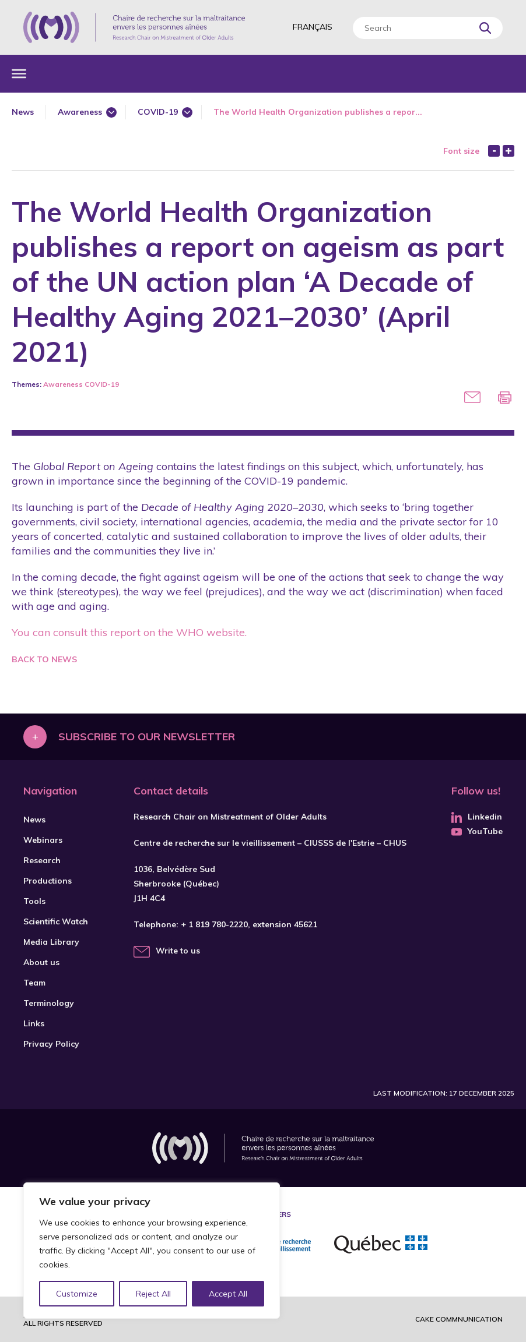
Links (33, 1023)
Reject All (153, 1293)
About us (41, 962)
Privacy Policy (51, 1044)
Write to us (178, 950)
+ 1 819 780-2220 (214, 924)
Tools (34, 901)
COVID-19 (158, 112)
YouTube (477, 831)
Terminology (48, 1003)
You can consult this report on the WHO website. (129, 632)
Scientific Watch (55, 921)
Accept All (228, 1293)
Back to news (44, 659)
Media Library (51, 942)
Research (42, 860)
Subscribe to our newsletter (146, 736)
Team (34, 982)
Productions (47, 880)
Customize (76, 1293)
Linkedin (476, 816)
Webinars (42, 840)
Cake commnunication (459, 1319)
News (23, 112)
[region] (151, 1250)
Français (312, 27)
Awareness (80, 112)
